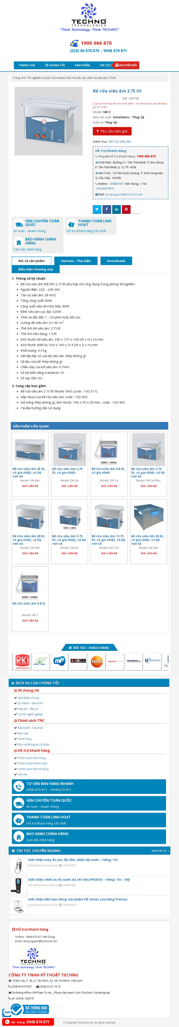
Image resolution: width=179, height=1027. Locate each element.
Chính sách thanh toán (32, 763)
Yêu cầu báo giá (112, 131)
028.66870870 (105, 188)
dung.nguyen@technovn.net (123, 194)
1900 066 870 (146, 156)
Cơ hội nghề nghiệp (30, 714)
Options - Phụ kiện (76, 261)
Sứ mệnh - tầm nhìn (30, 703)
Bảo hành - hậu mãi (30, 728)
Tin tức (106, 65)
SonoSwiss (58, 78)
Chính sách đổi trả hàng (33, 769)
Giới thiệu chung (28, 698)
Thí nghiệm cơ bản (38, 78)
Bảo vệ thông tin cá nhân (34, 744)
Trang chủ (27, 65)
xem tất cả (160, 850)
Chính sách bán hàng (31, 758)
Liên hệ (22, 774)
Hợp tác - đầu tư (28, 709)
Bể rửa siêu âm (76, 78)
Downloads (116, 261)
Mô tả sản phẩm (31, 261)
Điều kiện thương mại (35, 269)
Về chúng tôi (55, 65)
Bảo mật (23, 733)
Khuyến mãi (128, 65)
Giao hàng (24, 739)
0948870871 (117, 184)
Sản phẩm (82, 65)
